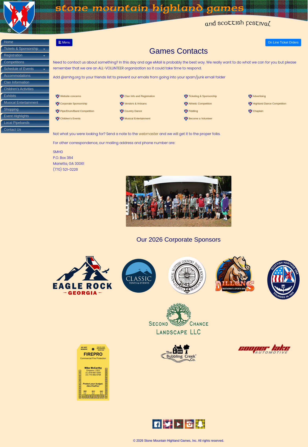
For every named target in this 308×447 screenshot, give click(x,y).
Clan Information (16, 82)
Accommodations (17, 76)
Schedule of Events (19, 69)
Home (8, 42)
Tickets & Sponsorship (21, 49)
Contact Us (12, 129)
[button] (68, 96)
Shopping (11, 109)
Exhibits (10, 96)
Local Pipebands (16, 123)
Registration (13, 55)
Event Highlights (16, 116)
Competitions (14, 62)
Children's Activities (19, 89)
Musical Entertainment (21, 102)
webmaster (149, 133)
